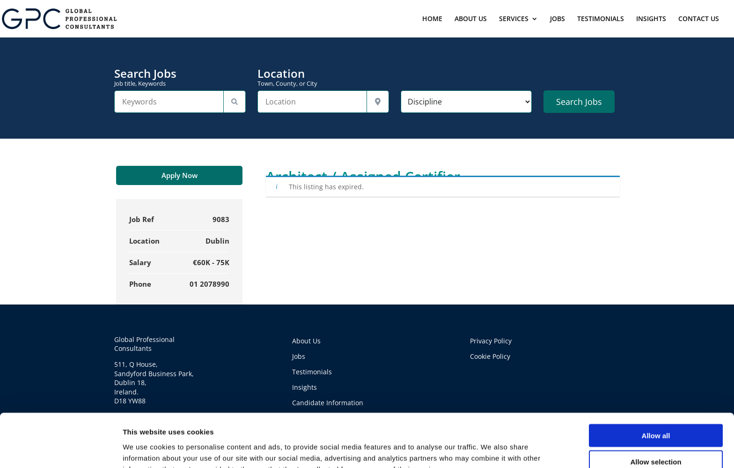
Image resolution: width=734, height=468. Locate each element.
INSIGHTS (651, 19)
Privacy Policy (491, 340)
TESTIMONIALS (600, 19)
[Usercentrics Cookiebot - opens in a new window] (61, 450)
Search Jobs (180, 77)
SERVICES (513, 19)
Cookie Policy (490, 356)
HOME (432, 19)
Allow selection (655, 412)
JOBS (557, 19)
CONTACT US (698, 19)
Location (323, 77)
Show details (491, 449)
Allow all (656, 385)
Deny (656, 438)
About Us (306, 340)
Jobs (298, 356)
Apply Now (179, 175)
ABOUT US (471, 19)
